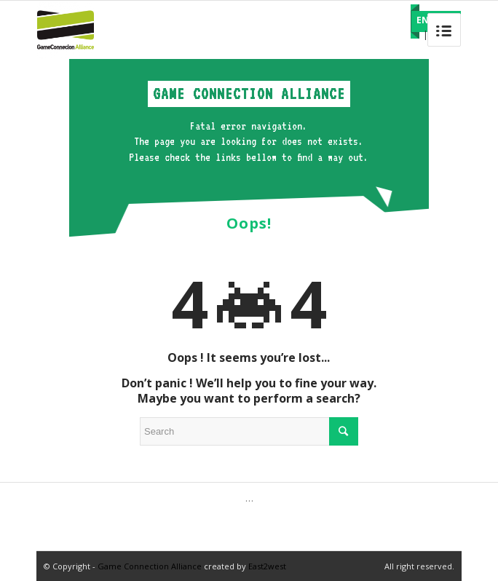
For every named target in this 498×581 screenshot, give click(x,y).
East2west (267, 566)
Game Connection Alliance (150, 566)
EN (422, 20)
